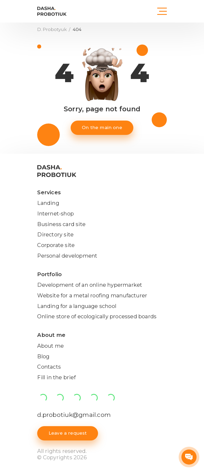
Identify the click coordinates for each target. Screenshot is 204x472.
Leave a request (68, 433)
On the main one (102, 127)
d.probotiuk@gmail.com (74, 414)
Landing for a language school (76, 306)
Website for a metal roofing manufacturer (92, 295)
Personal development (67, 256)
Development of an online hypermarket (89, 285)
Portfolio (49, 274)
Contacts (49, 367)
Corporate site (56, 245)
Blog (43, 356)
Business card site (61, 224)
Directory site (55, 234)
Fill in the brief (56, 377)
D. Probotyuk (52, 29)
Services (49, 192)
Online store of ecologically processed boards (96, 316)
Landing (48, 203)
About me (51, 335)
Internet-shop (55, 213)
